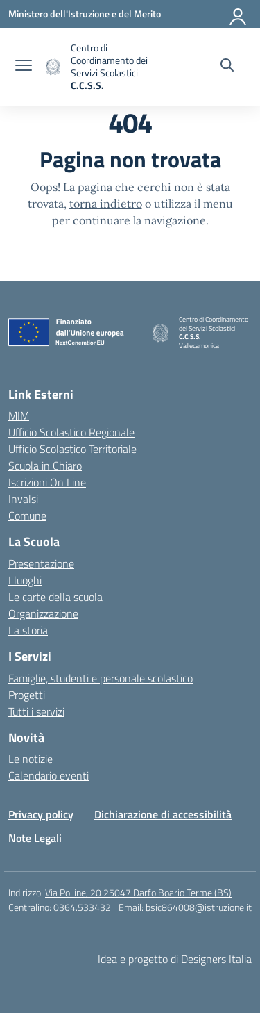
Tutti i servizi (36, 711)
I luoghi (25, 580)
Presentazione (41, 563)
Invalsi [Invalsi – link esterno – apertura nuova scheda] (23, 499)
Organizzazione (43, 613)
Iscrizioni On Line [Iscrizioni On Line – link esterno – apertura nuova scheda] (47, 482)
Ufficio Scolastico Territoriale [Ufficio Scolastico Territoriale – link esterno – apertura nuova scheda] (72, 448)
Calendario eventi (48, 775)
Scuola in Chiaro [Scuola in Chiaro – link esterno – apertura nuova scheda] (45, 465)
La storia (28, 630)
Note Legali (35, 838)
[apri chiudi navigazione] (23, 66)
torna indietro (105, 204)
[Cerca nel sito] (227, 67)
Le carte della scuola (55, 596)
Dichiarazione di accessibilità (163, 814)
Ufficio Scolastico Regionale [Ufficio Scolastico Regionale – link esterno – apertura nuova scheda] (71, 432)
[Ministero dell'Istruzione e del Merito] (84, 13)
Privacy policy (40, 814)
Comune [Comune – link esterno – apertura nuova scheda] (27, 515)
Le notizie (30, 758)
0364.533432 (82, 907)
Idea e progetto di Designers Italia (175, 958)
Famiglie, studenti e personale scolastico (100, 678)
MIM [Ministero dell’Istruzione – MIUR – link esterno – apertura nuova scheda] (18, 415)
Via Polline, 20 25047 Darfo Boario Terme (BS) (138, 892)
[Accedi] (238, 14)
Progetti (26, 694)
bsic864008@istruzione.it (199, 907)
